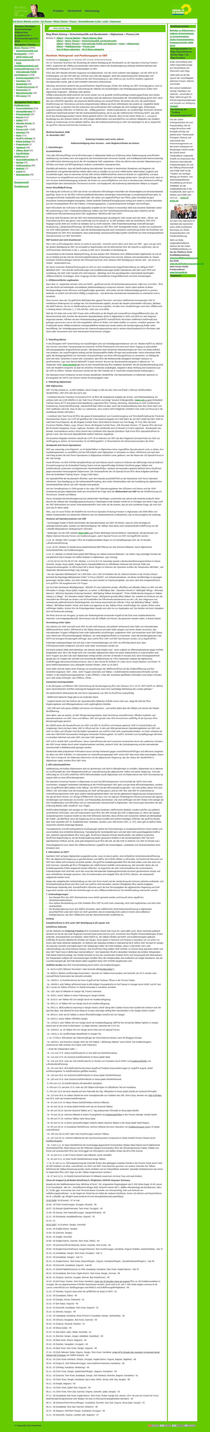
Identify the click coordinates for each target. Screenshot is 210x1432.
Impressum (115, 21)
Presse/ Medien (72, 38)
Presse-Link (22, 129)
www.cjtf (82, 533)
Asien (122, 44)
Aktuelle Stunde (24, 123)
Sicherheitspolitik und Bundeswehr (99, 41)
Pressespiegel (23, 114)
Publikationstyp (22, 105)
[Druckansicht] (21, 182)
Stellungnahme (23, 165)
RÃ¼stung (21, 96)
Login (105, 21)
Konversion (22, 90)
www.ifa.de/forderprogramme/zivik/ (187, 264)
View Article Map (61, 28)
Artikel (19, 120)
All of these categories (93, 49)
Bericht (19, 117)
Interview (20, 132)
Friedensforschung (25, 87)
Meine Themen (61, 21)
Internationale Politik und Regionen (99, 44)
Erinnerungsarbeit (25, 78)
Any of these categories (68, 49)
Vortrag (19, 162)
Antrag (19, 126)
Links (98, 21)
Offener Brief (22, 150)
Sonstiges (21, 81)
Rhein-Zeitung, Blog (92, 38)
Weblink (20, 168)
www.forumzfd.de (178, 272)
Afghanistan (133, 44)
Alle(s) (60, 38)
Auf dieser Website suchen (26, 21)
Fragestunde (22, 144)
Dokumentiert (23, 174)
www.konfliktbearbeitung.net (184, 258)
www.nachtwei (70, 365)
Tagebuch (21, 147)
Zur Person (46, 21)
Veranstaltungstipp (25, 159)
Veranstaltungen (86, 21)
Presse (73, 21)
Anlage (174, 106)
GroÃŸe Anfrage (24, 138)
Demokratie (21, 84)
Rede (18, 135)
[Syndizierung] (21, 186)
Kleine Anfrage (23, 141)
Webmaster (64, 60)
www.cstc (140, 400)
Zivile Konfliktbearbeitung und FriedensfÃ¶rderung (26, 66)
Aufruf (19, 171)
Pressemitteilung (24, 108)
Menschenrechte (24, 93)
